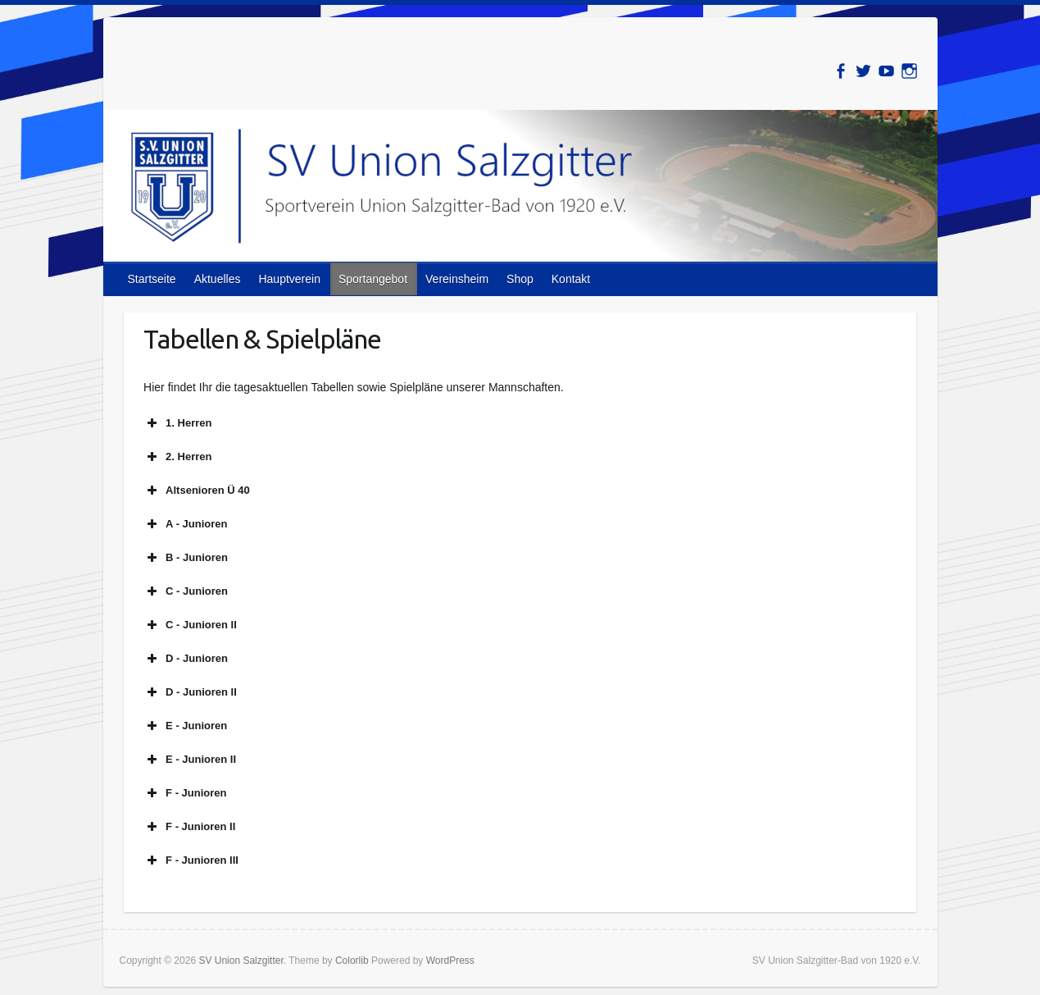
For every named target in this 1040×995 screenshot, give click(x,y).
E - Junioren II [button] (189, 759)
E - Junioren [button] (185, 726)
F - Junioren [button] (184, 793)
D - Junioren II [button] (190, 692)
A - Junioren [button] (185, 524)
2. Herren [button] (177, 457)
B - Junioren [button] (185, 558)
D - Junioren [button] (185, 658)
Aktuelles (217, 278)
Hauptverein (289, 278)
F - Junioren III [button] (190, 860)
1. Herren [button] (177, 423)
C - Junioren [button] (185, 591)
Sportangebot (372, 278)
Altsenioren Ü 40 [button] (196, 490)
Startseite (152, 278)
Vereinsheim (456, 278)
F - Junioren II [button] (189, 827)
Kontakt (571, 278)
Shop (520, 278)
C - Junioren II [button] (190, 625)
